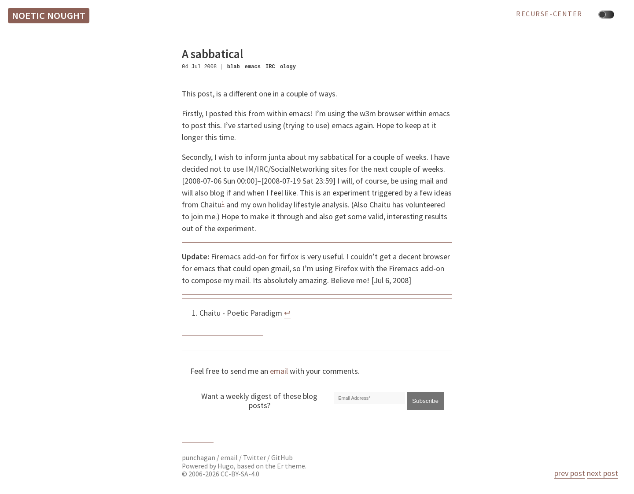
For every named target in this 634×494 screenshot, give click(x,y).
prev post (569, 473)
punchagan (199, 457)
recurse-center (549, 14)
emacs (253, 66)
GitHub (282, 457)
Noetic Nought (48, 15)
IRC (270, 66)
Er (280, 466)
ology (288, 66)
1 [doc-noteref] (223, 202)
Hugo (225, 466)
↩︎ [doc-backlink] (287, 313)
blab (233, 66)
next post (602, 473)
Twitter (254, 457)
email (279, 371)
